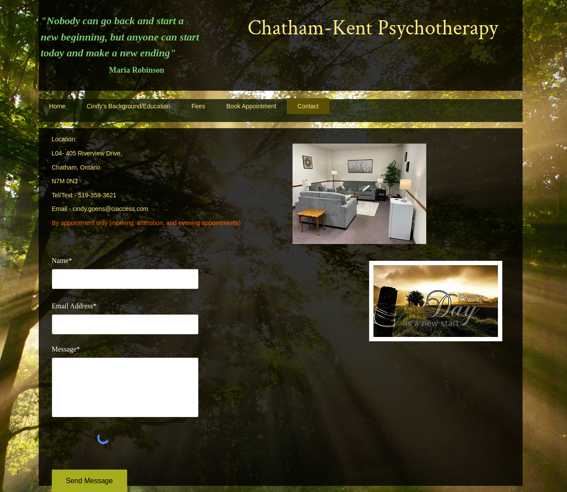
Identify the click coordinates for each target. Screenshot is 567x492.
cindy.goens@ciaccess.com (110, 208)
